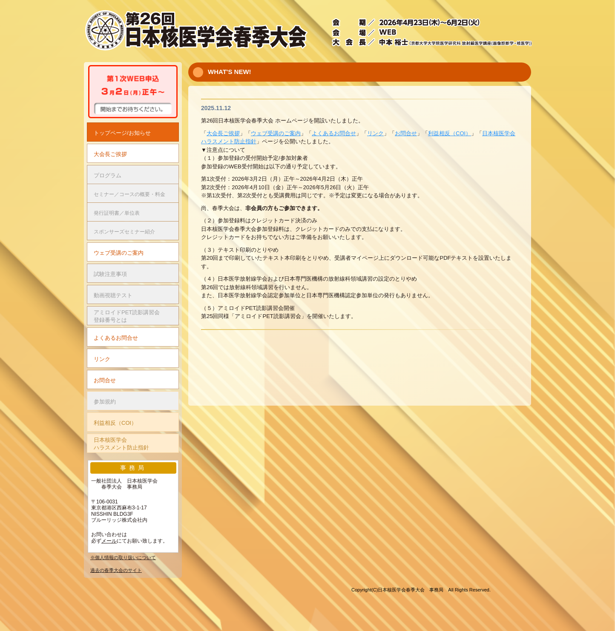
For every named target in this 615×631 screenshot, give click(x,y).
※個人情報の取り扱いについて (123, 557)
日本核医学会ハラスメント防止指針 (121, 444)
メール (109, 541)
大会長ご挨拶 (223, 133)
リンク (375, 133)
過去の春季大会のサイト (116, 570)
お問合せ (406, 133)
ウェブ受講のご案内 (276, 133)
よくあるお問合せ (334, 133)
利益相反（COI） (449, 133)
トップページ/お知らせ (122, 133)
